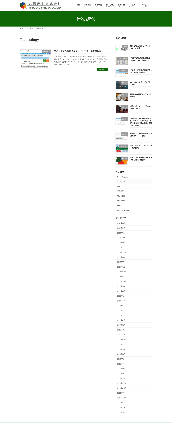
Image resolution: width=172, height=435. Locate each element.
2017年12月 (121, 267)
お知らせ (120, 186)
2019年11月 (121, 252)
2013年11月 (121, 315)
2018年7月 (121, 262)
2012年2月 (121, 373)
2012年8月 (121, 354)
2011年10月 (121, 388)
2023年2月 (121, 228)
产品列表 (32, 424)
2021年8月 (121, 238)
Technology (121, 181)
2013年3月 (121, 330)
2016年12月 (121, 272)
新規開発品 (121, 201)
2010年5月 (121, 403)
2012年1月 (121, 378)
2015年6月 (121, 286)
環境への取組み (123, 210)
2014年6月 (121, 301)
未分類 (119, 205)
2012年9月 (121, 349)
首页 (23, 424)
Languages (81, 424)
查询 (72, 424)
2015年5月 (121, 291)
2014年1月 (121, 310)
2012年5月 (121, 364)
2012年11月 (121, 344)
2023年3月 (121, 223)
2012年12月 (121, 339)
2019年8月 (121, 257)
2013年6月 (121, 325)
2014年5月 (121, 306)
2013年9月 (121, 320)
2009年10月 (121, 407)
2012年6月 (121, 359)
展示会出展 (121, 196)
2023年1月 (121, 233)
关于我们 (42, 424)
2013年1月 (121, 335)
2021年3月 (121, 243)
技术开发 (63, 424)
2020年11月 (121, 247)
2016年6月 (121, 276)
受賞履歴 (120, 191)
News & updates (123, 177)
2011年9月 (121, 393)
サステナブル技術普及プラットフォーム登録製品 (77, 51)
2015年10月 (121, 281)
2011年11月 (121, 383)
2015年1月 (121, 296)
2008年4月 (121, 412)
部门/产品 (53, 424)
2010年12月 (121, 398)
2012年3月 (121, 369)
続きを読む (102, 69)
